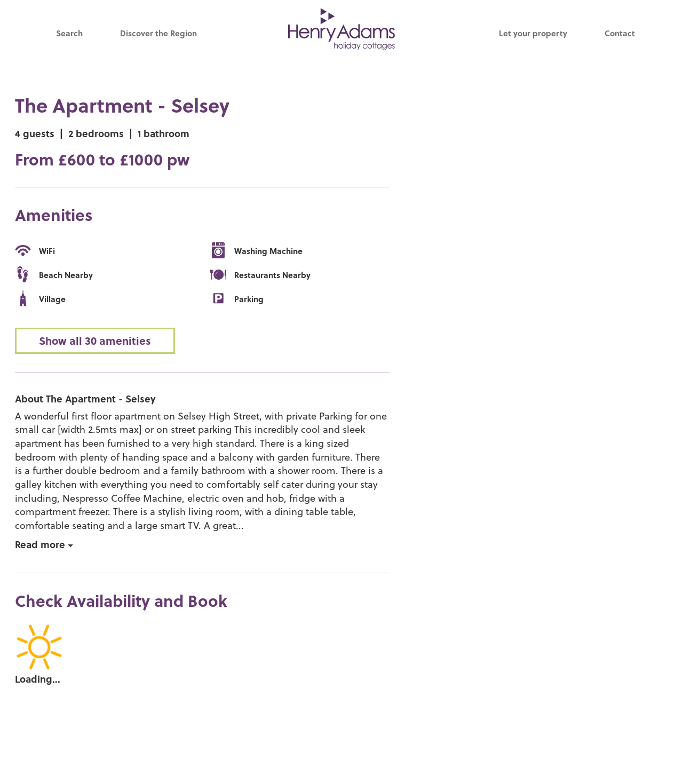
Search (69, 33)
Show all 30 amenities (95, 341)
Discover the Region (158, 33)
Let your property (533, 33)
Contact (620, 33)
